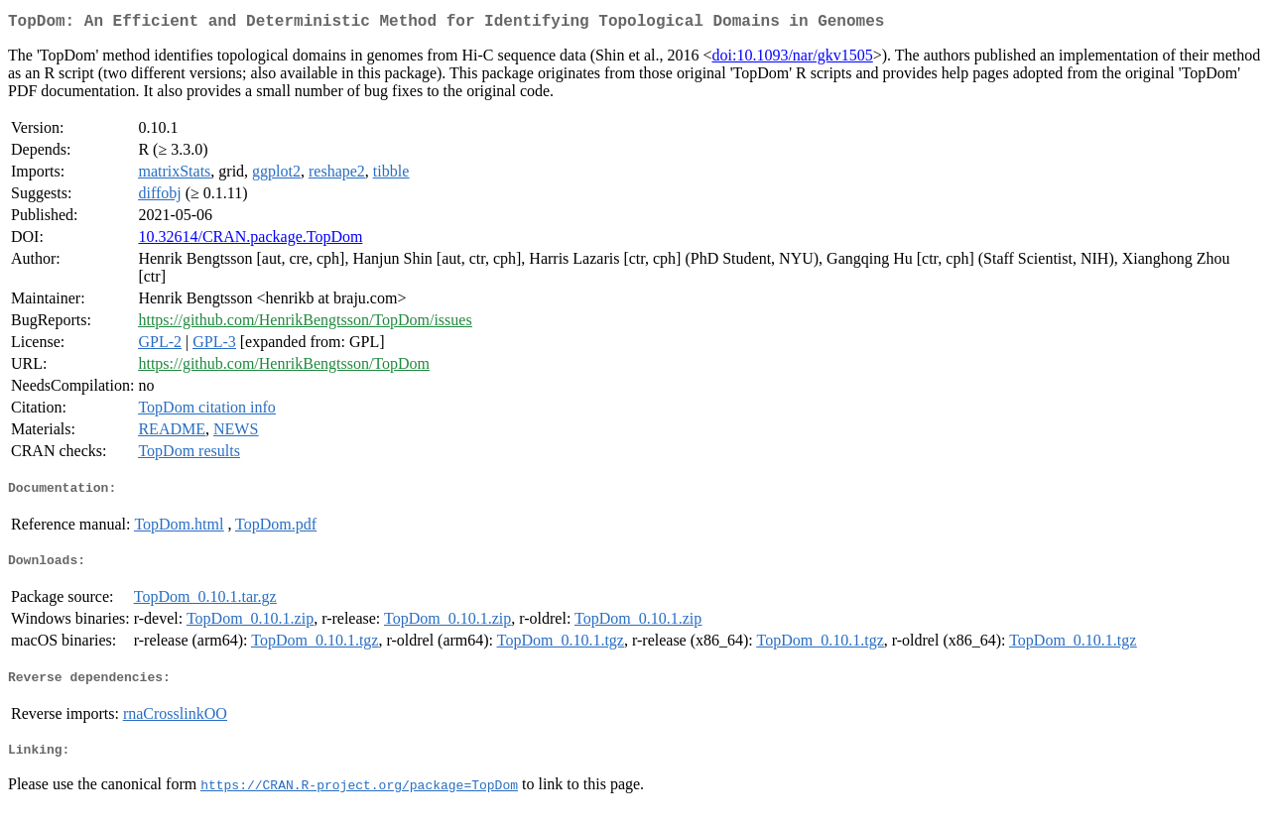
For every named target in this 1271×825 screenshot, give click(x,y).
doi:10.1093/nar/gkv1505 (792, 59)
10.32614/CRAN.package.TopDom (250, 240)
